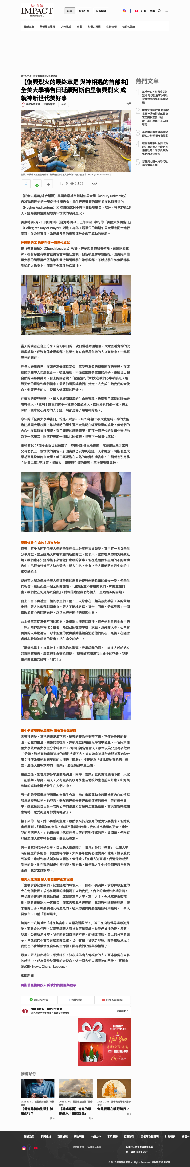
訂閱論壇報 (78, 1147)
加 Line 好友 (38, 1000)
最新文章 (29, 26)
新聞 (69, 11)
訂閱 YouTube (112, 1000)
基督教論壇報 (47, 26)
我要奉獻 (123, 1011)
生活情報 (111, 26)
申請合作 (96, 1136)
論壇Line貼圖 (94, 1147)
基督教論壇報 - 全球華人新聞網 (37, 11)
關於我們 (29, 1136)
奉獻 (152, 11)
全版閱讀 (101, 11)
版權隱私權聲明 (150, 1136)
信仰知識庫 (128, 26)
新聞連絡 (46, 1136)
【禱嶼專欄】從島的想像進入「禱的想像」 (75, 1111)
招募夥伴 (129, 1136)
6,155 (76, 183)
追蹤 (64, 104)
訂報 (143, 11)
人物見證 (66, 26)
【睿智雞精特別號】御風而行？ (37, 1111)
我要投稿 (62, 1136)
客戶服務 (112, 1136)
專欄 (79, 26)
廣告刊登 (79, 1136)
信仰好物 (84, 11)
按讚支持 (75, 1000)
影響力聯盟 (94, 26)
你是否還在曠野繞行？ (113, 1109)
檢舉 (128, 103)
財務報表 (170, 1136)
